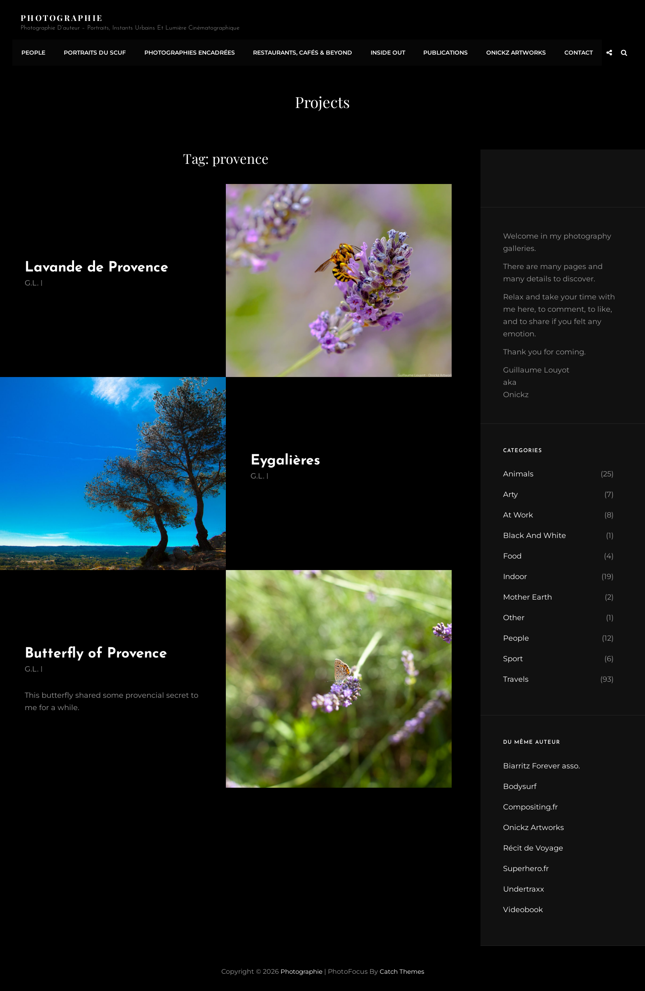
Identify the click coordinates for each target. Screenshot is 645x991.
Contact (564, 50)
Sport (513, 655)
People (32, 50)
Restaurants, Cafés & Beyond (296, 50)
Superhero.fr (526, 864)
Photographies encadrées (184, 50)
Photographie (63, 17)
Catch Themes (403, 968)
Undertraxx (523, 885)
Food (512, 552)
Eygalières (288, 456)
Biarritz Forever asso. (541, 762)
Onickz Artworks (504, 50)
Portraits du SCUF (92, 50)
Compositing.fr (530, 803)
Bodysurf (519, 782)
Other (513, 614)
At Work (518, 511)
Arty (510, 491)
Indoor (515, 573)
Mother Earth (527, 593)
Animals (518, 470)
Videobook (523, 906)
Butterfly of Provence (101, 650)
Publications (435, 50)
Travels (516, 676)
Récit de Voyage (533, 844)
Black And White (534, 532)
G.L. (32, 279)
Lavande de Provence (102, 264)
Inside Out (379, 50)
